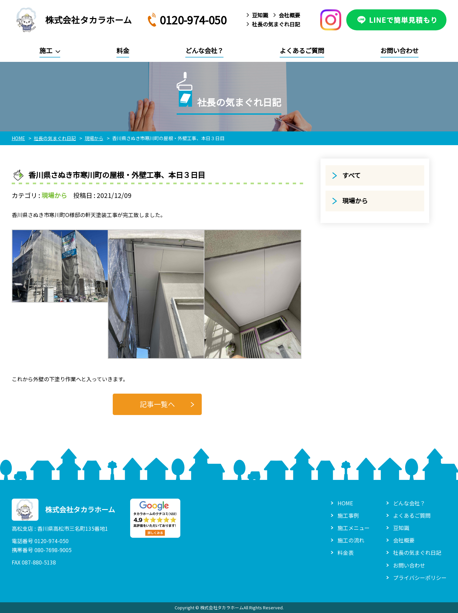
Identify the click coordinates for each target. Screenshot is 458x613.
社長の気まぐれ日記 (276, 24)
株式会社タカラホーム (72, 20)
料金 (122, 50)
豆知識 (260, 15)
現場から (54, 195)
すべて (351, 175)
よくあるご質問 (302, 50)
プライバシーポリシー (420, 578)
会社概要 (289, 15)
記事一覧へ (157, 404)
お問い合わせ (399, 50)
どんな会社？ (204, 50)
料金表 (346, 552)
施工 (45, 50)
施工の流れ (351, 540)
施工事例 (348, 515)
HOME (345, 503)
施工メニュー (354, 528)
